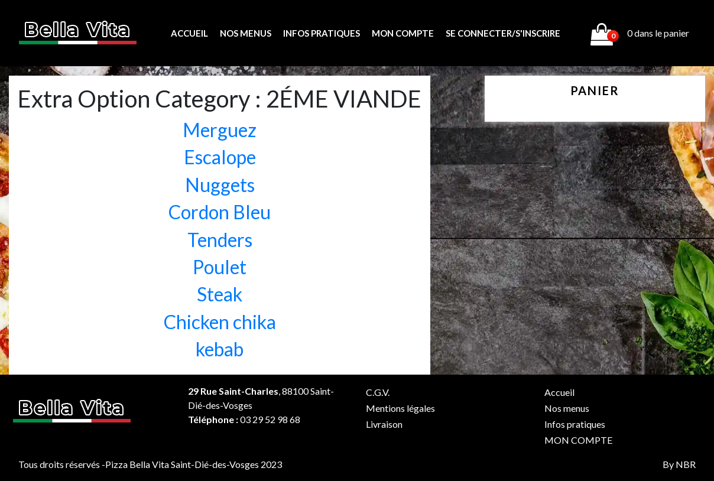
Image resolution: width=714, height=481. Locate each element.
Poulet (219, 266)
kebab (220, 348)
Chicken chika (220, 321)
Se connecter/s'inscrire (503, 33)
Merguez (220, 129)
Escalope (220, 156)
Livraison (384, 424)
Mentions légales (400, 408)
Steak (219, 294)
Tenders (219, 239)
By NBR (679, 464)
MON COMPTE (403, 33)
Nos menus (245, 33)
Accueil (189, 33)
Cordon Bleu (219, 211)
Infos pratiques (321, 33)
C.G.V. (378, 392)
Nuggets (220, 184)
